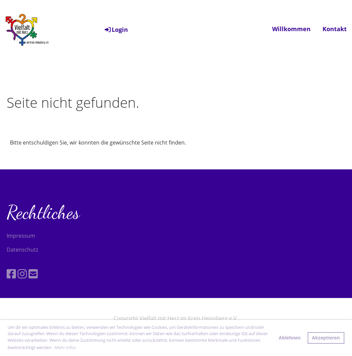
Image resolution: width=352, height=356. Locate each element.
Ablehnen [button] (290, 337)
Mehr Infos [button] (65, 347)
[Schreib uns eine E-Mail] (33, 274)
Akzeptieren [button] (326, 337)
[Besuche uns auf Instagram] (22, 274)
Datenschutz (22, 249)
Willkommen (291, 29)
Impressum (21, 235)
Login (116, 29)
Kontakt (335, 29)
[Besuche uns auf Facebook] (11, 274)
